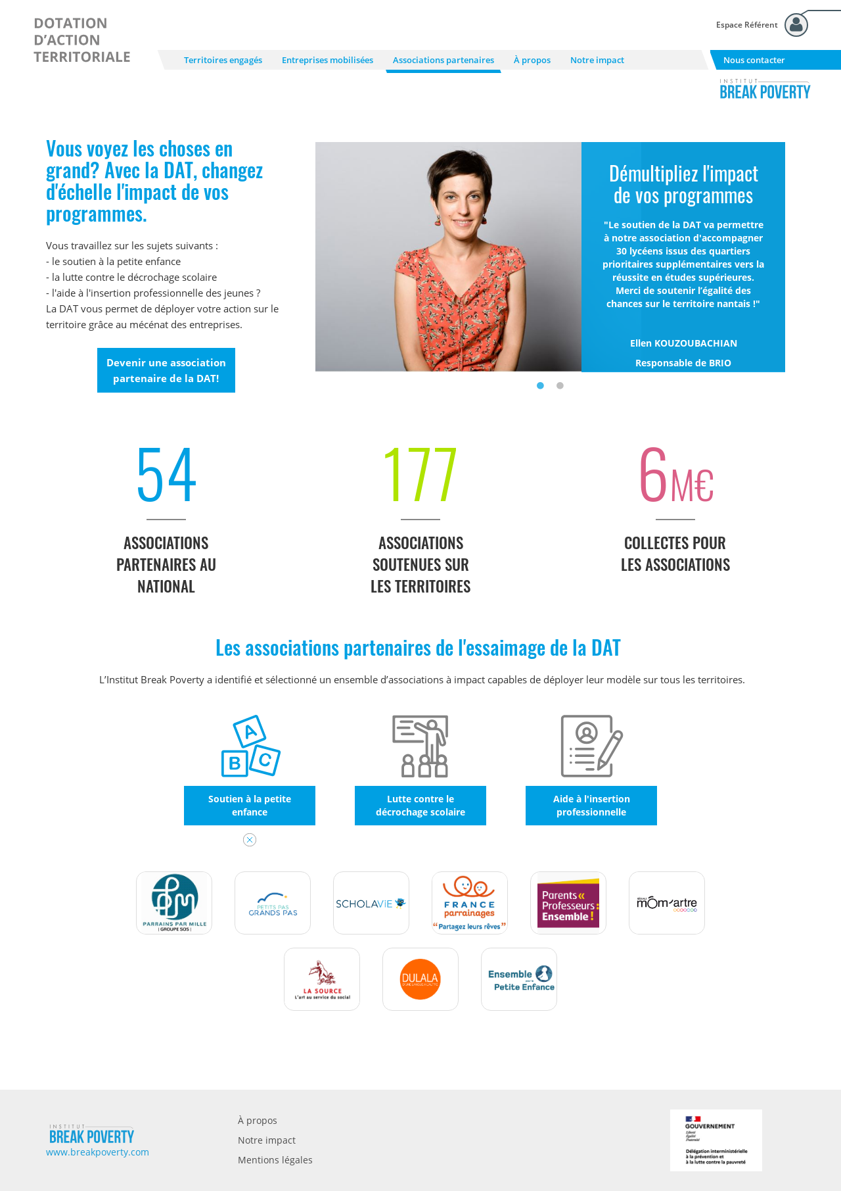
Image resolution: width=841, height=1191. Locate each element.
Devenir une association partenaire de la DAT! (166, 370)
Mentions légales (275, 1160)
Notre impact (597, 60)
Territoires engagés (223, 60)
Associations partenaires (443, 60)
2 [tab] (560, 385)
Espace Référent (747, 24)
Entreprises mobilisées (327, 60)
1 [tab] (540, 385)
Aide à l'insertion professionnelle (591, 805)
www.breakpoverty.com (97, 1152)
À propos (532, 60)
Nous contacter (754, 60)
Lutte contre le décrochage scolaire (420, 805)
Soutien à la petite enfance (249, 805)
